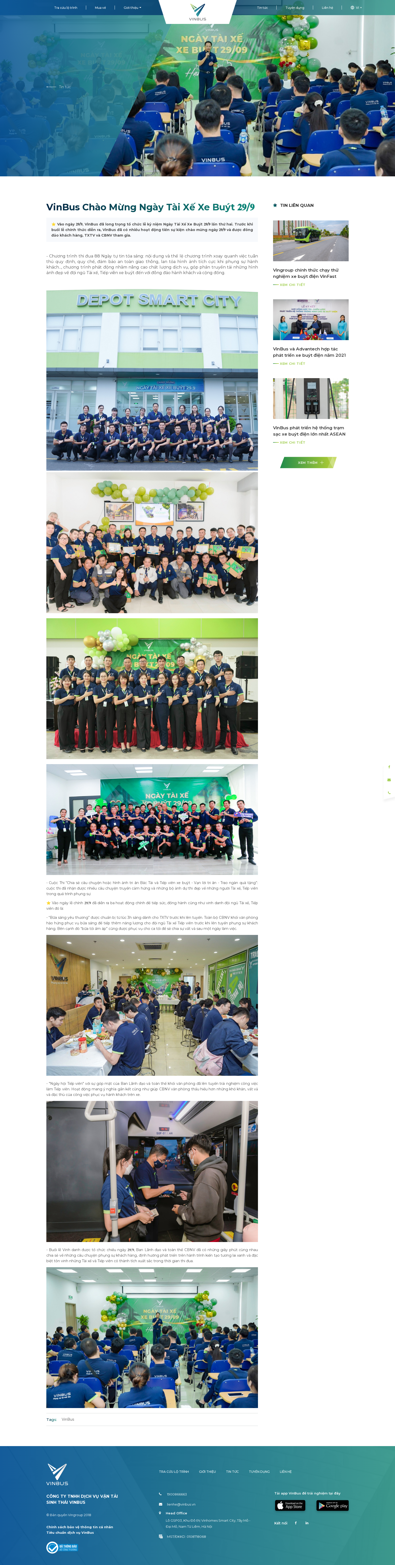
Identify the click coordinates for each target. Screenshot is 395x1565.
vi (357, 8)
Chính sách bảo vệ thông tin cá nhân (79, 1527)
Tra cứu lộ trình (65, 8)
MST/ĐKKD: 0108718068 (182, 1537)
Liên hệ (327, 8)
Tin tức (262, 8)
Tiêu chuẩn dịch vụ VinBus (70, 1532)
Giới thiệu (131, 8)
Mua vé (100, 8)
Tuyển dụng (294, 8)
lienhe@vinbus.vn (177, 1504)
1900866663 (173, 1494)
